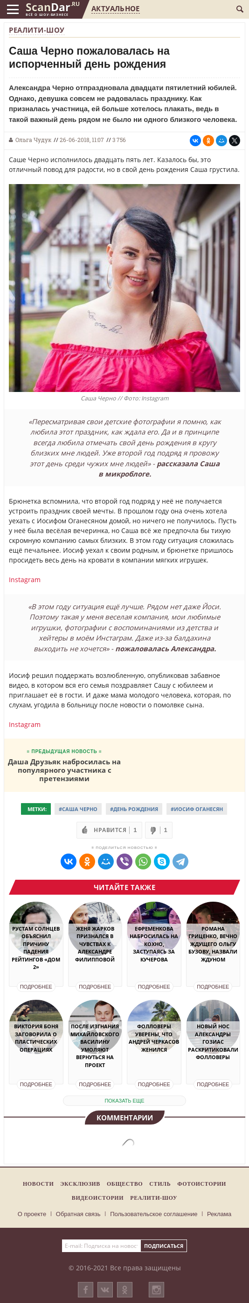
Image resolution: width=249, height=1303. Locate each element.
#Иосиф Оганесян (197, 808)
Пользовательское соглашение (153, 1214)
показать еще (124, 1101)
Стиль (160, 1184)
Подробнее (36, 987)
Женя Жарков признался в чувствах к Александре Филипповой (95, 944)
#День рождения (134, 808)
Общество (125, 1184)
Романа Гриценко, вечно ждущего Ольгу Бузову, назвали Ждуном (212, 944)
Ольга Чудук (33, 139)
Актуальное (115, 8)
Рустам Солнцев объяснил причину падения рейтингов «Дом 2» (36, 948)
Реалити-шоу (37, 30)
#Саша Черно (78, 808)
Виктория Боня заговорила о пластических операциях (36, 1038)
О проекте (32, 1214)
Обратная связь (78, 1214)
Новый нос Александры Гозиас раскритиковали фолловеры (213, 1042)
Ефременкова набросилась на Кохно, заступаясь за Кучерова (154, 944)
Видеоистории (98, 1198)
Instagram (25, 579)
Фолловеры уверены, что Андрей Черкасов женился (154, 1038)
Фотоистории (201, 1184)
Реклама (219, 1214)
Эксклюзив (80, 1184)
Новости (38, 1184)
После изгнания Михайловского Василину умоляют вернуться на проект (94, 1045)
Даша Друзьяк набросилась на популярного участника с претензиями (64, 770)
